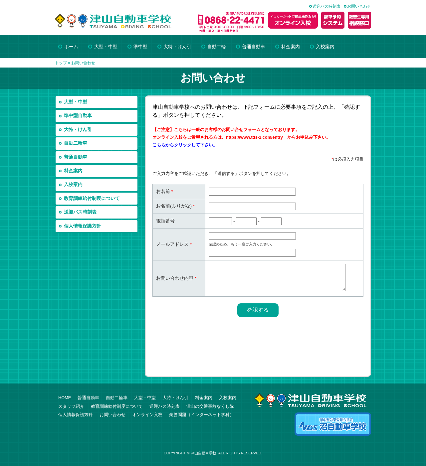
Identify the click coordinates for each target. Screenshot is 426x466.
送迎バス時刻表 (326, 6)
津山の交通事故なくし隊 (210, 406)
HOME (64, 397)
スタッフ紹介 (71, 406)
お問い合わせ (359, 6)
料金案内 (73, 170)
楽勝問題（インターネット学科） (201, 414)
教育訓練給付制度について (92, 198)
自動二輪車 (75, 143)
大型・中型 (75, 101)
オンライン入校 (147, 414)
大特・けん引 (78, 129)
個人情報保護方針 (82, 226)
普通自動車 (75, 157)
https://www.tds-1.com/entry (254, 137)
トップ (61, 63)
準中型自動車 (78, 115)
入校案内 (73, 184)
